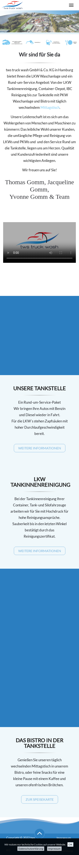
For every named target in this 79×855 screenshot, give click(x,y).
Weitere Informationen (39, 449)
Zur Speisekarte (40, 800)
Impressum (54, 848)
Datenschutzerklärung (30, 848)
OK (70, 844)
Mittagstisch (50, 107)
